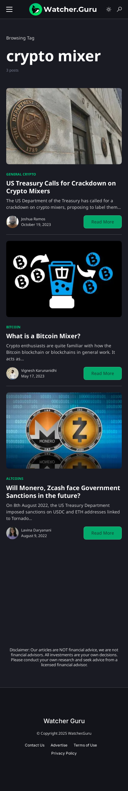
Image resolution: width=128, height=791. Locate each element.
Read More (102, 222)
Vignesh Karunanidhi (39, 370)
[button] (9, 9)
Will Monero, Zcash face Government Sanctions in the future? (63, 491)
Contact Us (34, 745)
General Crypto (21, 174)
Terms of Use (85, 745)
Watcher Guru (64, 721)
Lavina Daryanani (36, 530)
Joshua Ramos (33, 219)
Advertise (59, 745)
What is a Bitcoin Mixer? (43, 336)
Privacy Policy (64, 753)
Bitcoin (13, 327)
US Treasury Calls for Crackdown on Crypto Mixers (61, 187)
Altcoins (14, 478)
